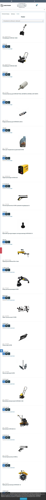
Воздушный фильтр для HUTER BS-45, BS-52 (12, 121)
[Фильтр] (1, 250)
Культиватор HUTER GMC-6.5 (8, 429)
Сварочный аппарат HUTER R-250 (10, 177)
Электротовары (5, 14)
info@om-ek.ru (22, 7)
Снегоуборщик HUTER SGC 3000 (9, 65)
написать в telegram (22, 5)
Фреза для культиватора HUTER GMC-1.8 (11, 484)
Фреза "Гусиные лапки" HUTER (9, 317)
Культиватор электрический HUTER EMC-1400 (12, 401)
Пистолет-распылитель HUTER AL (10, 456)
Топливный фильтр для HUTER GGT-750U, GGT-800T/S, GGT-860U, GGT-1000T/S (20, 93)
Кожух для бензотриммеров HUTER (10, 289)
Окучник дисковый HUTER (8, 373)
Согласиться (23, 498)
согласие (38, 494)
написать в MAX (22, 6)
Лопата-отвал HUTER (7, 345)
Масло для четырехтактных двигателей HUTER (13, 149)
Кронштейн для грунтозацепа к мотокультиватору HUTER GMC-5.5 (17, 233)
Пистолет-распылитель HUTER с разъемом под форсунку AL (16, 205)
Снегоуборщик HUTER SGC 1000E (9, 38)
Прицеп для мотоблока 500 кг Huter (10, 261)
